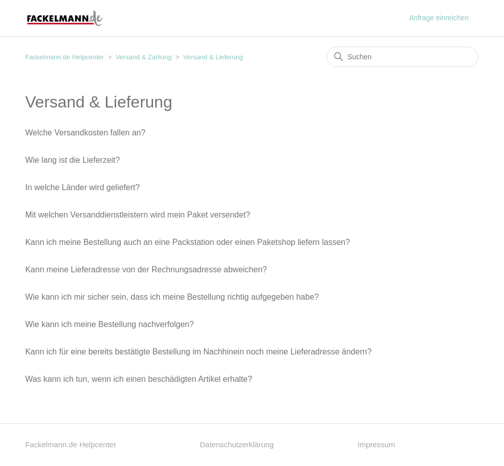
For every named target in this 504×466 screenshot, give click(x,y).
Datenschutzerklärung (237, 444)
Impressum (376, 444)
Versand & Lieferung (213, 57)
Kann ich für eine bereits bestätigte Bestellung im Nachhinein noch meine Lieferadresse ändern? (198, 351)
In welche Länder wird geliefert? (82, 187)
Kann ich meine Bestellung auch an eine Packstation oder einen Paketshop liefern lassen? (187, 242)
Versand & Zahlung (144, 57)
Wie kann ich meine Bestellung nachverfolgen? (109, 324)
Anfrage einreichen (439, 18)
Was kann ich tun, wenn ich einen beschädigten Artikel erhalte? (139, 379)
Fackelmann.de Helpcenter (65, 57)
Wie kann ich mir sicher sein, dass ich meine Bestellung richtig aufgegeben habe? (172, 297)
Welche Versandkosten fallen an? (85, 132)
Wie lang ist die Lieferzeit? (72, 160)
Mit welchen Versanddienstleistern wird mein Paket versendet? (137, 214)
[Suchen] (403, 57)
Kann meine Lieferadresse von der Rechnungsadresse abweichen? (146, 269)
